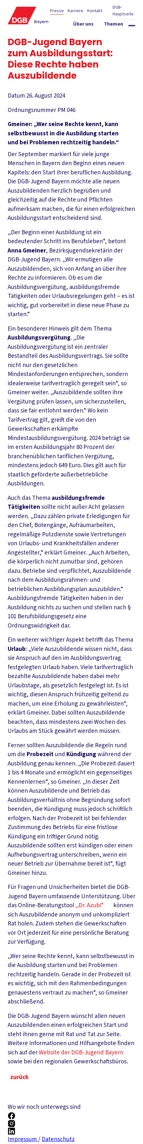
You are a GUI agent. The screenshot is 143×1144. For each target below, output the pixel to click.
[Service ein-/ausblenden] (121, 37)
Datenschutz (58, 1139)
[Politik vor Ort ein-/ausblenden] (86, 37)
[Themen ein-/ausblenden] (120, 25)
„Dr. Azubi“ (93, 905)
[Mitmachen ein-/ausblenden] (117, 48)
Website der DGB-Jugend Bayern (85, 1052)
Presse (57, 11)
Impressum (23, 1139)
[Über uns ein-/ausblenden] (90, 25)
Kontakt (94, 11)
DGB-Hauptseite (123, 10)
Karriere (75, 11)
